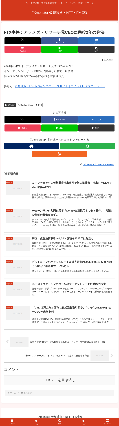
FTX (39, 105)
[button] (96, 49)
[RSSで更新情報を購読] (59, 154)
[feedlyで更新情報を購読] (87, 146)
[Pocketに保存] (22, 49)
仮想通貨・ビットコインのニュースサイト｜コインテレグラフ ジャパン (60, 86)
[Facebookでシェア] (59, 40)
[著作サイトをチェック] (31, 146)
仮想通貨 (10, 105)
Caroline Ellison (25, 105)
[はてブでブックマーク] (96, 40)
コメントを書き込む (59, 380)
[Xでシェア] (22, 40)
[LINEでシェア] (59, 49)
